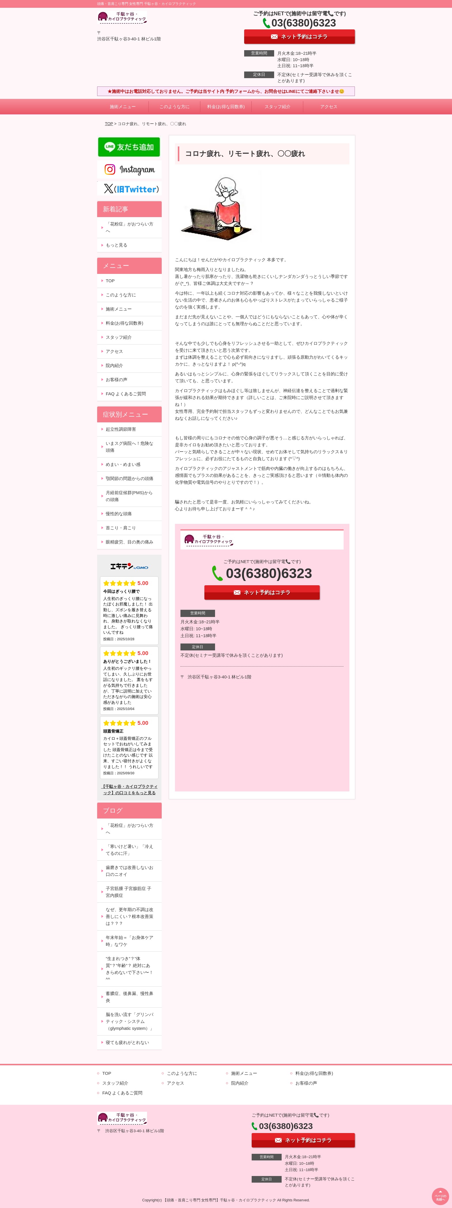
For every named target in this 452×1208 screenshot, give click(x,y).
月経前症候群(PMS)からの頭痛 (129, 496)
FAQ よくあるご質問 (126, 393)
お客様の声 (116, 379)
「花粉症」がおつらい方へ (129, 227)
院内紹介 (114, 365)
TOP (109, 123)
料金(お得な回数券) (226, 106)
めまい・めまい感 (123, 464)
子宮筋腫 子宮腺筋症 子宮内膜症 (128, 892)
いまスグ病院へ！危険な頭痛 (129, 447)
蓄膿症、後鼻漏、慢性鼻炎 (129, 997)
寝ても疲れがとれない (127, 1042)
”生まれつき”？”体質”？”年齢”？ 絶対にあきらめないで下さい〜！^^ (129, 969)
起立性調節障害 (121, 429)
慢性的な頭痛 (119, 513)
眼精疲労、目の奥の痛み (129, 541)
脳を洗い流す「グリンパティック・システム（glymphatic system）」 (130, 1021)
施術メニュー (123, 106)
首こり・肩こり (121, 527)
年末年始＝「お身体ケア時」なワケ (129, 941)
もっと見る (116, 244)
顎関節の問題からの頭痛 (129, 478)
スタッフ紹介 (278, 106)
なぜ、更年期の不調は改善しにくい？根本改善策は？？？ (129, 916)
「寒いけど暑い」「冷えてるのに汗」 (129, 850)
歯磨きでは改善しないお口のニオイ (129, 871)
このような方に (174, 106)
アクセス (329, 106)
